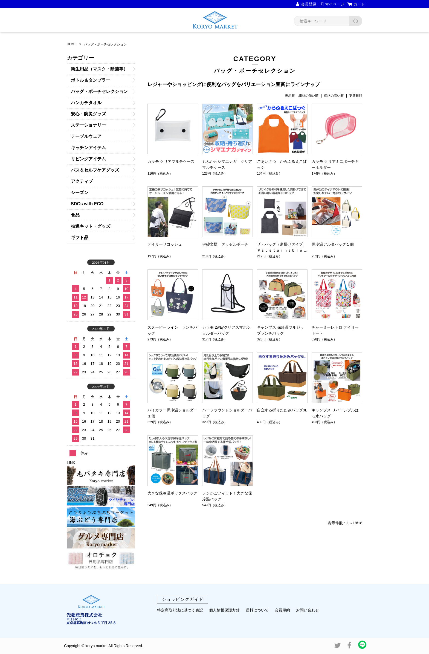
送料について (257, 610)
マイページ (334, 4)
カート (359, 4)
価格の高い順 (334, 96)
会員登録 (308, 4)
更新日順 (355, 96)
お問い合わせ (307, 610)
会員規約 (282, 610)
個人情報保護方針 (224, 610)
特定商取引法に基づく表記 (180, 610)
